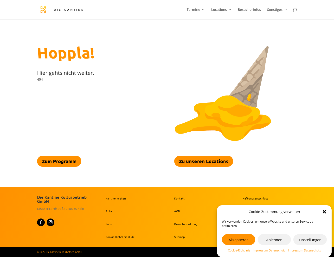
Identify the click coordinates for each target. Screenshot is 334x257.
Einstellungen (310, 240)
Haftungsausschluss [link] (255, 198)
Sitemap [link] (179, 237)
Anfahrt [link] (111, 211)
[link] (70, 9)
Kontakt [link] (179, 198)
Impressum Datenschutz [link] (269, 251)
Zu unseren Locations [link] (203, 161)
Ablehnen (274, 240)
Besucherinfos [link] (249, 10)
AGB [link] (177, 211)
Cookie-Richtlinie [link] (239, 251)
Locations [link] (219, 10)
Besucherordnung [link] (186, 224)
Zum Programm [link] (59, 161)
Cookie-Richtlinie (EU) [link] (120, 237)
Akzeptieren (239, 240)
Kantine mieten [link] (116, 198)
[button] (324, 212)
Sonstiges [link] (275, 10)
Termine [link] (193, 10)
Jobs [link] (109, 224)
